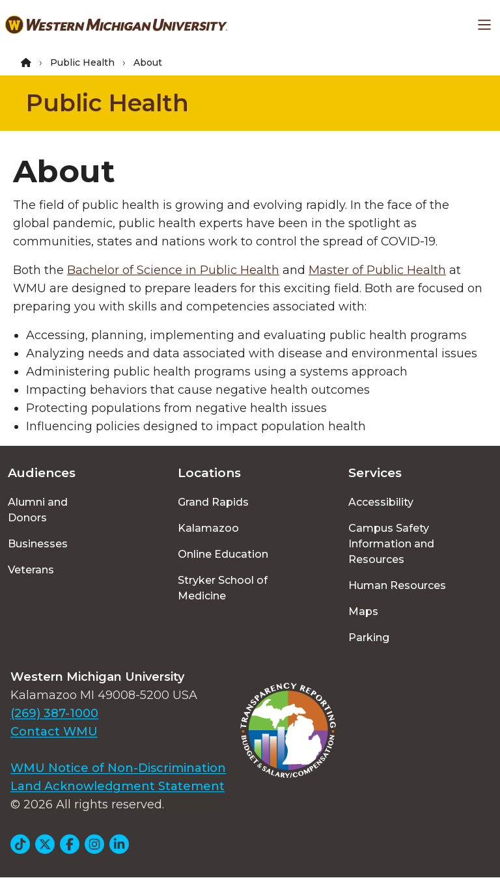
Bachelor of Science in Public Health (173, 270)
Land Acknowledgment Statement (117, 786)
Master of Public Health (377, 270)
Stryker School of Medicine (223, 588)
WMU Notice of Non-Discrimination (118, 768)
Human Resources (397, 585)
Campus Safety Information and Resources (391, 544)
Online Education (223, 554)
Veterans (31, 570)
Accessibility (380, 502)
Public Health (82, 62)
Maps (363, 611)
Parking (368, 637)
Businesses (38, 544)
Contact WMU (54, 731)
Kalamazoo (208, 528)
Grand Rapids (213, 502)
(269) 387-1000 (54, 713)
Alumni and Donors (38, 510)
